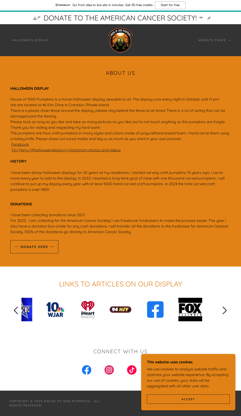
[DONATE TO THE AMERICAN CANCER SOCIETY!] (120, 18)
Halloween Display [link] (30, 40)
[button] (214, 40)
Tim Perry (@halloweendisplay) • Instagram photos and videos (66, 150)
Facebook (20, 144)
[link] (120, 39)
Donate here (34, 247)
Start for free (170, 5)
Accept (188, 399)
